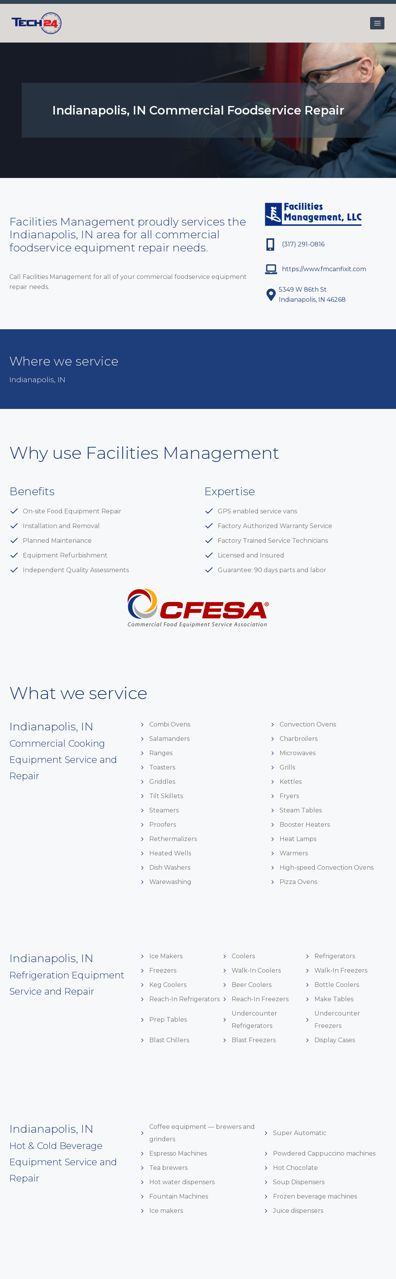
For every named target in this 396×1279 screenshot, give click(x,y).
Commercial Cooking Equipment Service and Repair (65, 759)
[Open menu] (377, 23)
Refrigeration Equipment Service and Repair (61, 991)
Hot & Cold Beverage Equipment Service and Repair (65, 1161)
